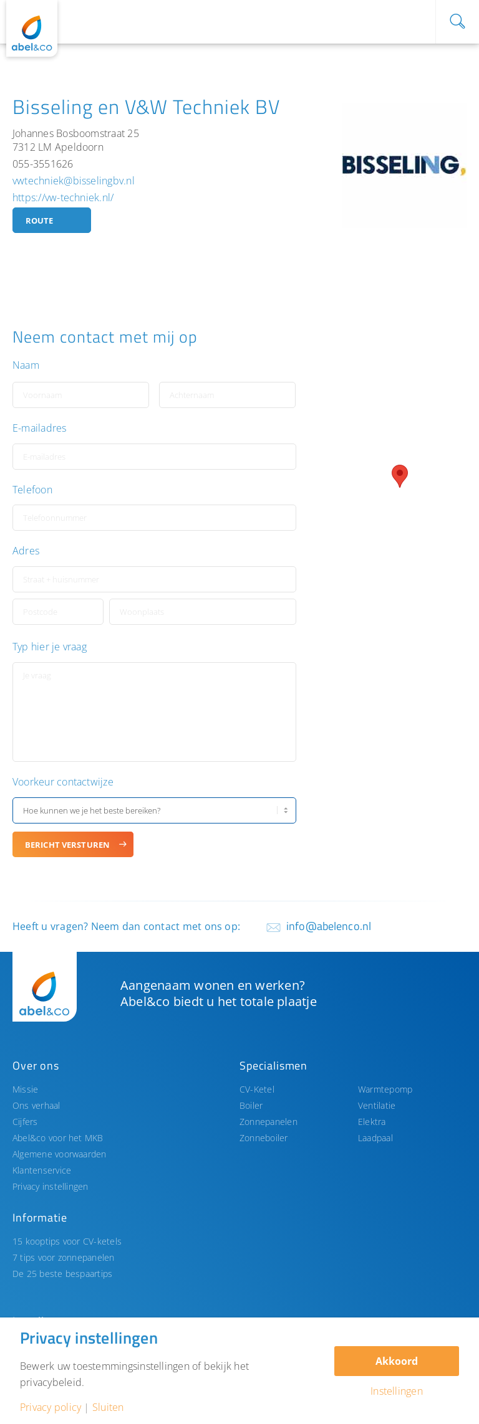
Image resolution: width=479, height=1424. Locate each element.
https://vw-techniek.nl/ (63, 197)
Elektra (372, 1121)
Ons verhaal (36, 1105)
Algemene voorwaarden (59, 1154)
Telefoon (32, 489)
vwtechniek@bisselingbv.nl (73, 180)
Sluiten (108, 1407)
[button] (400, 476)
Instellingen (396, 1391)
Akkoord (396, 1361)
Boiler (251, 1105)
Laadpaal (375, 1138)
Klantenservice (41, 1170)
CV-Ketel (257, 1089)
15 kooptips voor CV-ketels (67, 1241)
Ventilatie (376, 1105)
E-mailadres (39, 428)
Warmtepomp (385, 1089)
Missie (25, 1089)
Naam (25, 365)
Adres (25, 551)
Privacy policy (50, 1407)
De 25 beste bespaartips (62, 1273)
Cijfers (25, 1121)
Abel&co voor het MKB (58, 1138)
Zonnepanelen (269, 1121)
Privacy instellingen (50, 1186)
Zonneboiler (264, 1138)
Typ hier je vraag (49, 646)
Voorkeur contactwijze (63, 782)
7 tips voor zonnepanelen (63, 1257)
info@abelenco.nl (328, 926)
